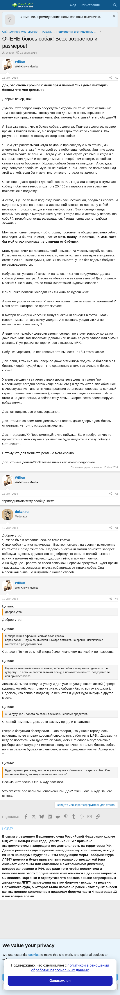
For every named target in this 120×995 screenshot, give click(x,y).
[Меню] (6, 5)
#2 (116, 493)
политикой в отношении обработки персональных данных (70, 967)
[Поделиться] (110, 77)
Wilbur (10, 52)
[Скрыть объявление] (113, 16)
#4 (116, 598)
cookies (33, 954)
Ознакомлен (60, 981)
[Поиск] (115, 5)
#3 (116, 527)
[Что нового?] (106, 5)
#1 (116, 77)
